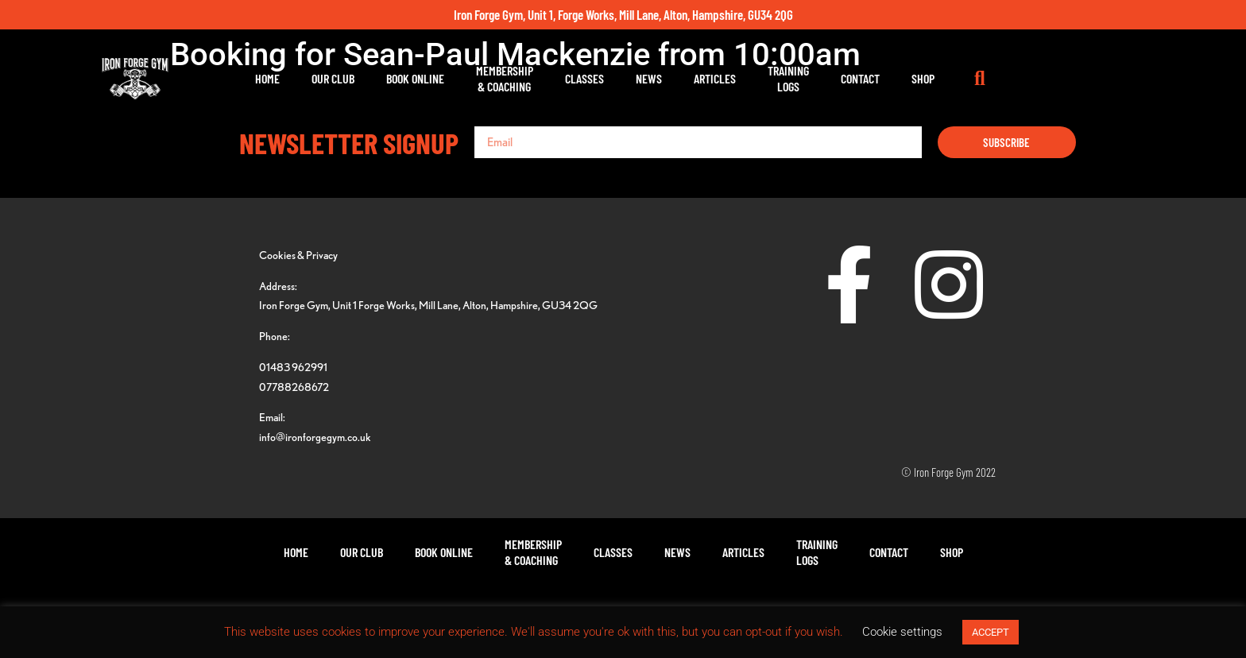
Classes (664, 78)
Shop (1003, 78)
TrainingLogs (868, 78)
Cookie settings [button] (902, 632)
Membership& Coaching (584, 78)
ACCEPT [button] (990, 632)
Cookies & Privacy (298, 254)
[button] (1060, 79)
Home (347, 78)
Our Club (413, 78)
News (729, 78)
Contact (940, 78)
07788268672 (294, 386)
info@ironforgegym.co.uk (315, 436)
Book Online (495, 78)
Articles (795, 78)
